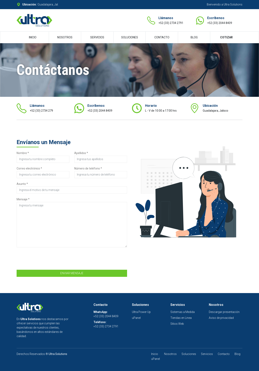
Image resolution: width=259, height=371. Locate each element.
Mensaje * (23, 199)
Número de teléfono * (88, 168)
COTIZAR (226, 37)
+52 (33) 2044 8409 (219, 23)
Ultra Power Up (141, 312)
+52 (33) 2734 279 (41, 110)
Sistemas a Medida (182, 312)
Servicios (207, 354)
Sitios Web (177, 323)
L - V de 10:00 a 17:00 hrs (161, 110)
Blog (237, 354)
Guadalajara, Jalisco (215, 110)
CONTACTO (161, 37)
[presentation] (47, 258)
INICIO (32, 37)
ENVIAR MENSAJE (71, 273)
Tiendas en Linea (181, 317)
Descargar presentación (224, 312)
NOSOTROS (64, 37)
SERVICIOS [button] (97, 37)
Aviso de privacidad (221, 317)
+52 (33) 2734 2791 (170, 23)
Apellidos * (81, 153)
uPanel (136, 317)
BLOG (194, 37)
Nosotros (170, 354)
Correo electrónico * (29, 168)
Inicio (154, 354)
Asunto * (22, 184)
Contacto (224, 354)
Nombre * (23, 153)
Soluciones (189, 354)
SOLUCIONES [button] (129, 37)
